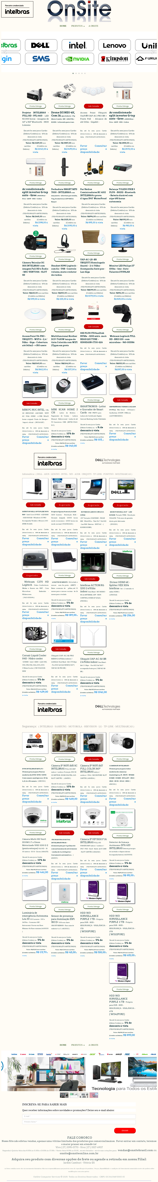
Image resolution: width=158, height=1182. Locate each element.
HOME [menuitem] (63, 26)
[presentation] (5, 51)
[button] (73, 73)
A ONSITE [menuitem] (93, 26)
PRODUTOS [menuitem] (77, 26)
